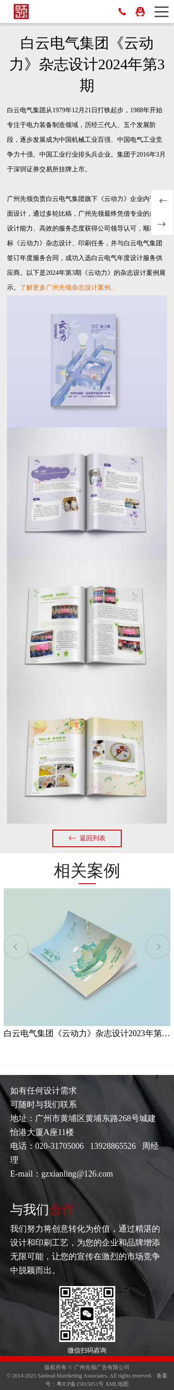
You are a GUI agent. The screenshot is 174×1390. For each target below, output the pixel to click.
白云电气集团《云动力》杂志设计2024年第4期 (162, 224)
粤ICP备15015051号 (80, 1384)
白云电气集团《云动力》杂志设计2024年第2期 (162, 200)
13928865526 (122, 11)
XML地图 (117, 1384)
